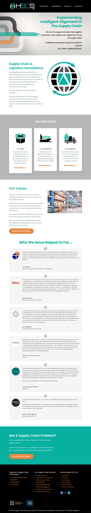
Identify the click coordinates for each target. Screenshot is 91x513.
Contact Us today (21, 231)
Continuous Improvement (44, 478)
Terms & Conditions (68, 487)
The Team (65, 478)
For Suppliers (14, 484)
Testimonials (66, 480)
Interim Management (42, 487)
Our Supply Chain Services (45, 472)
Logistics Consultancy (43, 491)
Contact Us (78, 6)
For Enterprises (15, 482)
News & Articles (67, 485)
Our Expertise (56, 6)
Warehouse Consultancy (44, 489)
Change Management (43, 485)
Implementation (41, 475)
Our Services (44, 6)
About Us (67, 6)
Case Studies (66, 482)
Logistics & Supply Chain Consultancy (19, 473)
